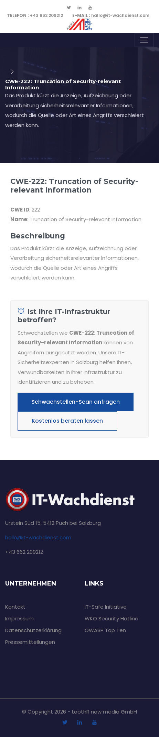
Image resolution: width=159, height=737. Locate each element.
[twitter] (69, 8)
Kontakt (15, 606)
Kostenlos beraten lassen (67, 421)
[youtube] (90, 8)
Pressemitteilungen (30, 642)
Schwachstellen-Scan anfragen (75, 402)
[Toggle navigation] (144, 40)
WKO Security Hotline (111, 618)
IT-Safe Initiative (106, 606)
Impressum (19, 618)
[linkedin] (79, 8)
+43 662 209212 (35, 15)
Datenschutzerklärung (33, 630)
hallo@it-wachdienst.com (110, 15)
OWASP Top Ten (105, 630)
